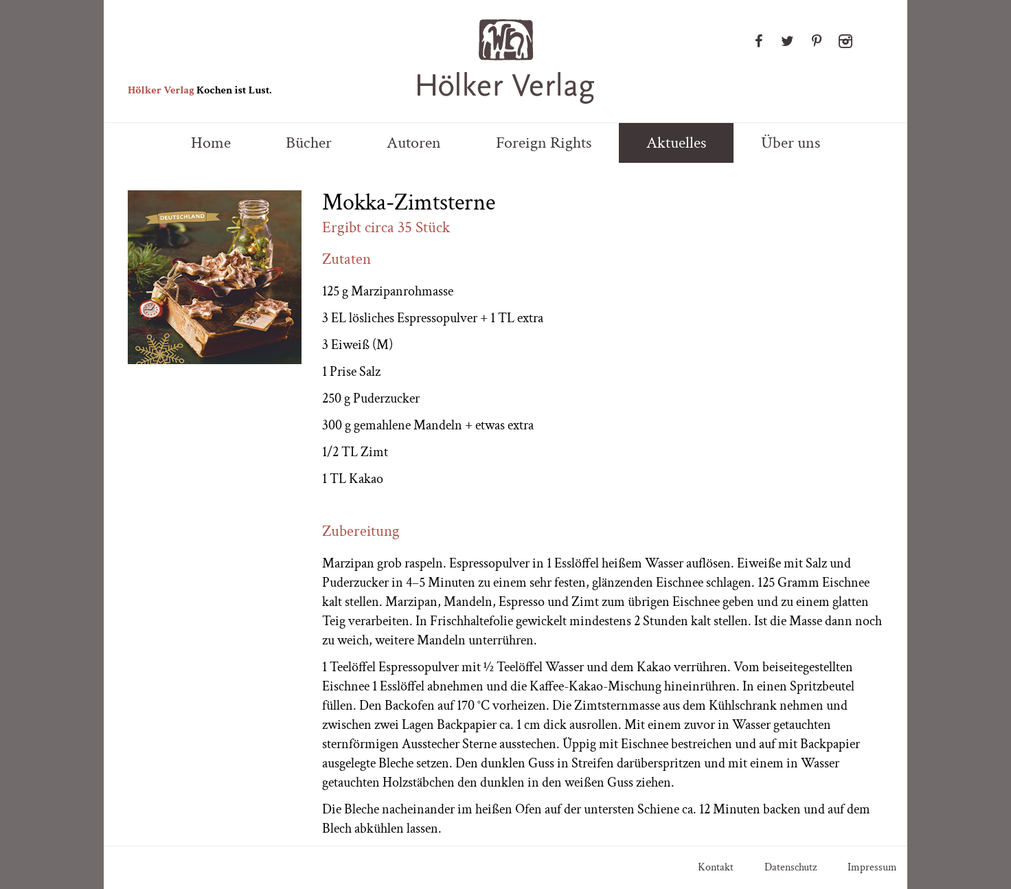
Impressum (872, 867)
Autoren (414, 142)
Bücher (309, 142)
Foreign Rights (543, 142)
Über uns (790, 142)
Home (211, 142)
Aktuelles (676, 142)
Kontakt (716, 867)
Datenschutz (790, 867)
